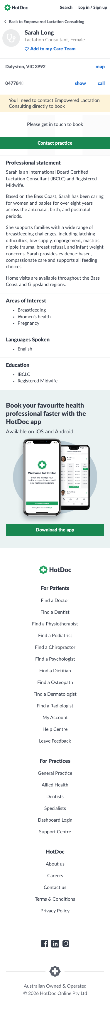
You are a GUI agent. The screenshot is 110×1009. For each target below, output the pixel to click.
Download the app (55, 530)
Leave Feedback (55, 741)
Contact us (55, 887)
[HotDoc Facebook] (44, 944)
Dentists (55, 796)
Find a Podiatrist (55, 635)
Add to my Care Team (50, 49)
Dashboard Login (55, 820)
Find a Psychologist (55, 659)
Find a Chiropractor (55, 647)
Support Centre (55, 832)
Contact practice (55, 143)
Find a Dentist (55, 612)
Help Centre (55, 729)
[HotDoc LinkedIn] (55, 944)
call (101, 83)
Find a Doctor (55, 600)
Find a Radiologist (55, 706)
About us (55, 864)
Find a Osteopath (55, 682)
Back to (44, 22)
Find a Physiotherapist (55, 624)
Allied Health (55, 785)
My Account (55, 717)
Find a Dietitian (55, 670)
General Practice (55, 773)
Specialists (55, 808)
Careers (55, 875)
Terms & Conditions (55, 899)
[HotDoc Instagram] (65, 944)
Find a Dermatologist (55, 694)
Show (80, 83)
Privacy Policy (55, 911)
